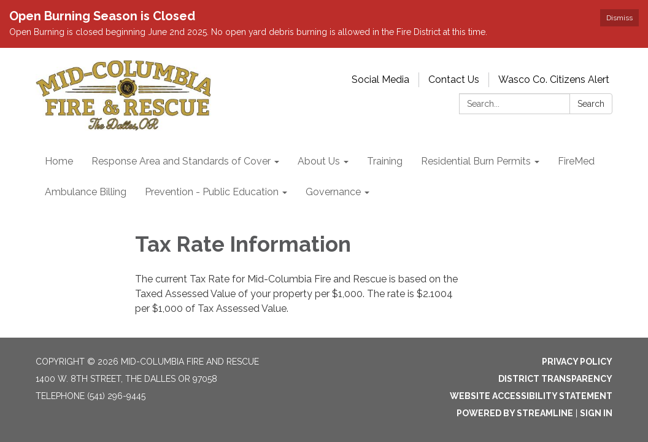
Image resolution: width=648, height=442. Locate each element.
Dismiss (619, 18)
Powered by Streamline (515, 413)
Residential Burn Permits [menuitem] (476, 161)
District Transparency (555, 379)
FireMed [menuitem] (576, 161)
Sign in (596, 413)
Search (590, 104)
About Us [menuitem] (319, 161)
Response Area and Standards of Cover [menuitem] (181, 161)
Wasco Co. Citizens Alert (553, 79)
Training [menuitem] (385, 161)
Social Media (380, 79)
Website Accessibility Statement (531, 396)
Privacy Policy (577, 361)
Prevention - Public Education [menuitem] (212, 192)
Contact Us (453, 79)
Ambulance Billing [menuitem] (85, 192)
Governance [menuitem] (333, 192)
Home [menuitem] (59, 161)
